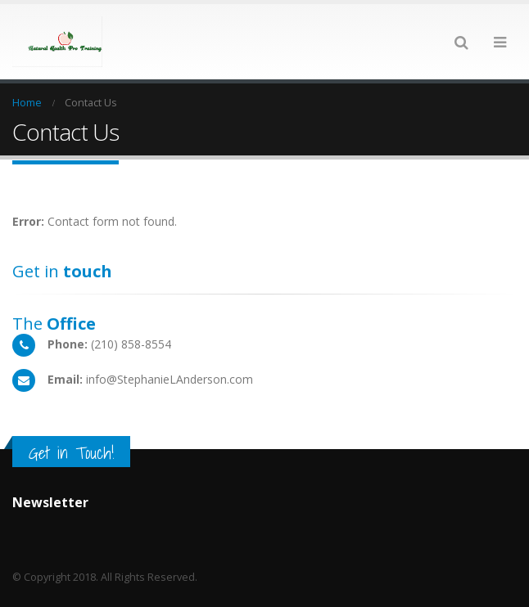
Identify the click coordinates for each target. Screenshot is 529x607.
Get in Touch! (71, 452)
